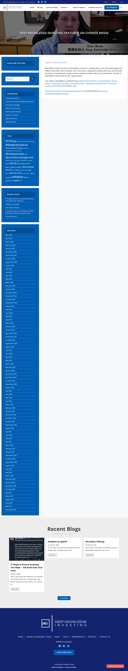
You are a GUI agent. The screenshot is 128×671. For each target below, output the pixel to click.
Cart (121, 2)
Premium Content (12, 115)
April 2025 (9, 279)
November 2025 (11, 255)
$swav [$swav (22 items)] (23, 170)
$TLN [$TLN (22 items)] (26, 170)
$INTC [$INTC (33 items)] (20, 167)
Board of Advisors (79, 7)
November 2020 (11, 455)
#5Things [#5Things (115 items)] (11, 141)
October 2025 (10, 259)
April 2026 (9, 238)
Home (32, 7)
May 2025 (9, 276)
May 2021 (9, 438)
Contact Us (104, 637)
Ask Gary (40, 7)
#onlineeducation (53, 91)
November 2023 (11, 337)
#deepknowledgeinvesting (56, 94)
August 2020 (10, 466)
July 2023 (9, 350)
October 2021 (10, 422)
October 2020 (10, 459)
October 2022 (10, 381)
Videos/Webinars (11, 118)
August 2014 (10, 500)
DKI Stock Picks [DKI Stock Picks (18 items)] (26, 173)
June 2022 (9, 394)
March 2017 (9, 496)
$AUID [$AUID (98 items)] (13, 163)
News (57, 637)
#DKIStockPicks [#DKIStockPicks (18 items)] (23, 141)
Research (66, 7)
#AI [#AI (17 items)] (18, 141)
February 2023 (10, 367)
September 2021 (11, 425)
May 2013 (9, 506)
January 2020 (10, 483)
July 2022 (9, 391)
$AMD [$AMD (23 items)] (7, 164)
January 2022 (10, 411)
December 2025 (11, 252)
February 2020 (10, 479)
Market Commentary (13, 108)
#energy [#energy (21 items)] (31, 141)
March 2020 (10, 476)
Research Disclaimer (57, 667)
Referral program (115, 666)
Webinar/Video (11, 122)
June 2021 (9, 435)
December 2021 (11, 415)
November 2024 (11, 296)
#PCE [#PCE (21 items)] (26, 154)
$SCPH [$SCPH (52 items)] (8, 170)
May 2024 (9, 316)
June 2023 (9, 354)
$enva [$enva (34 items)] (24, 164)
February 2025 (10, 286)
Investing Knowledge (13, 105)
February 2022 (10, 408)
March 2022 (10, 405)
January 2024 (10, 330)
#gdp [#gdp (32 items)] (20, 148)
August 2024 (10, 306)
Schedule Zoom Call (95, 7)
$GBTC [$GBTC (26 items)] (8, 167)
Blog (65, 637)
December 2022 (11, 374)
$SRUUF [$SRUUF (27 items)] (17, 170)
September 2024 (11, 303)
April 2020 (9, 472)
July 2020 (9, 469)
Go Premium (111, 7)
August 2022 (10, 388)
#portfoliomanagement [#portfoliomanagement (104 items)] (20, 157)
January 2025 (10, 289)
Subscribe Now (64, 652)
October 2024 (10, 299)
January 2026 (10, 249)
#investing (103, 91)
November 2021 (11, 418)
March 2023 (10, 364)
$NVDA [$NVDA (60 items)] (31, 167)
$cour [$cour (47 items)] (19, 163)
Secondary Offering (12, 208)
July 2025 (9, 269)
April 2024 (9, 320)
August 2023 (10, 347)
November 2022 (11, 377)
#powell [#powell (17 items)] (8, 160)
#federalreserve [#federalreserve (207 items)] (17, 145)
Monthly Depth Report (13, 112)
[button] (121, 7)
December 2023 (11, 333)
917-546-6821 (67, 642)
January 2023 (10, 371)
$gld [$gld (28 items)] (12, 167)
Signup (114, 2)
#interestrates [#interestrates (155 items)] (15, 154)
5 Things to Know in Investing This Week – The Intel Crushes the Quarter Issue (20, 212)
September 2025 (11, 262)
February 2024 (11, 327)
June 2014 (9, 503)
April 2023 (9, 360)
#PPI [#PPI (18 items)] (11, 160)
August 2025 (10, 266)
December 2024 (11, 293)
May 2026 (9, 235)
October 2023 (10, 340)
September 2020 (11, 462)
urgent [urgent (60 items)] (16, 180)
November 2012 (11, 510)
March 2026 (10, 242)
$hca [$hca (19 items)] (15, 167)
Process (92, 637)
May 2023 (9, 357)
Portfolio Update (11, 217)
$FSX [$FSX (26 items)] (29, 164)
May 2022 (9, 398)
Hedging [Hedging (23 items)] (8, 177)
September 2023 (11, 344)
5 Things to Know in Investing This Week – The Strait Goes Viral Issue (20, 200)
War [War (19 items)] (21, 181)
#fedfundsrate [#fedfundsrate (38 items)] (12, 148)
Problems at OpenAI (12, 204)
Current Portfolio (52, 7)
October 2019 (10, 489)
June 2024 (9, 313)
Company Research (12, 98)
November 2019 (11, 486)
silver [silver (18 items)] (28, 177)
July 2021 (9, 432)
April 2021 (9, 442)
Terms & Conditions (70, 667)
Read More (15, 589)
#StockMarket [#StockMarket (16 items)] (17, 160)
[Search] (32, 79)
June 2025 (9, 272)
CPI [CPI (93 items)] (19, 173)
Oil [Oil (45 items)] (25, 177)
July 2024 (9, 310)
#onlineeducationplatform (72, 91)
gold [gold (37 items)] (32, 173)
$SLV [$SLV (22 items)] (13, 170)
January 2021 (10, 452)
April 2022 (9, 401)
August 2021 (10, 428)
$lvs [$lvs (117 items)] (25, 167)
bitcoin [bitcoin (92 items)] (13, 173)
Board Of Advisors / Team (39, 637)
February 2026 (10, 245)
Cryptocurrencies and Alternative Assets (20, 102)
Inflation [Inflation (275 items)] (17, 177)
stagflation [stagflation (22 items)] (9, 181)
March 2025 (10, 282)
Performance (78, 637)
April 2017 (9, 493)
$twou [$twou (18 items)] (7, 173)
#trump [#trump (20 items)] (29, 160)
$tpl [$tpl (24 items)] (30, 170)
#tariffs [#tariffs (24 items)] (24, 160)
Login (106, 2)
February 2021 (10, 449)
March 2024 (10, 323)
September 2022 (11, 384)
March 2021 (9, 445)
